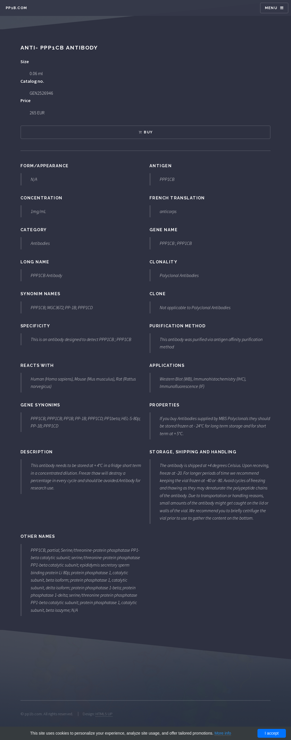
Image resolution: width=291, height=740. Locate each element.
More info (223, 733)
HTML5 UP (104, 713)
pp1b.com (16, 8)
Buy (148, 132)
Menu (271, 8)
